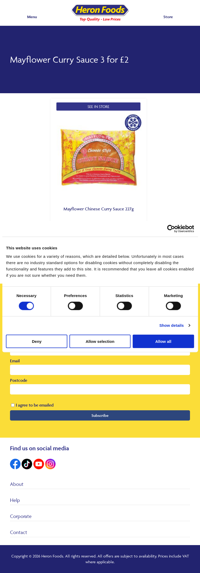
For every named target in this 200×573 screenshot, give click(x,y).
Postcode (18, 380)
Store (168, 16)
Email (15, 360)
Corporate (21, 516)
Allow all (163, 341)
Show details (171, 325)
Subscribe (100, 415)
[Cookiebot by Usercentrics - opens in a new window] (171, 229)
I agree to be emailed (34, 405)
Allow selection (100, 341)
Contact (18, 532)
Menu (32, 16)
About (16, 484)
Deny (37, 341)
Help (15, 500)
